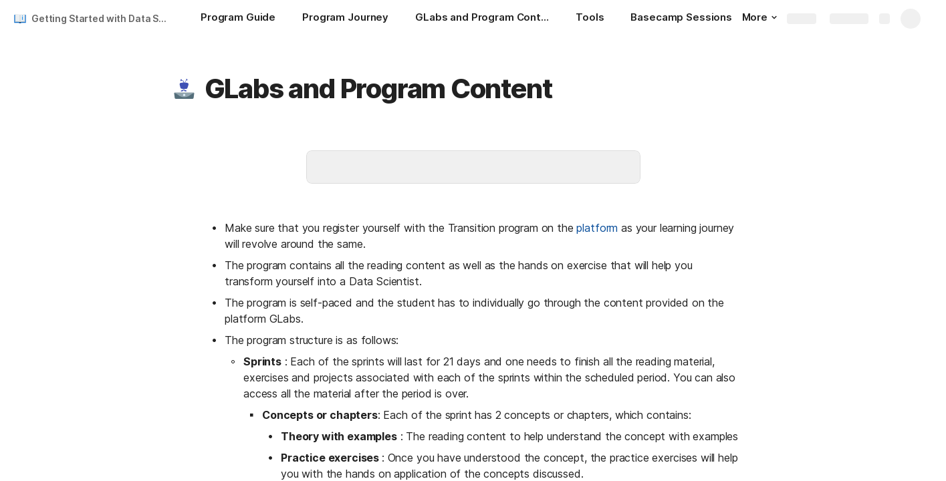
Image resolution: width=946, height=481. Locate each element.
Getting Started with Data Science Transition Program (102, 18)
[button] (183, 88)
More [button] (759, 17)
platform (597, 227)
